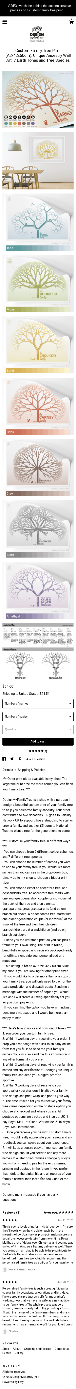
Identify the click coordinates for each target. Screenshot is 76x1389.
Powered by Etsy (13, 1382)
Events (7, 1352)
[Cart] (71, 23)
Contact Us (62, 1348)
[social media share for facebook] (4, 759)
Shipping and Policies (38, 1348)
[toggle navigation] (4, 22)
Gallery (19, 1352)
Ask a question (35, 759)
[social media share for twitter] (12, 759)
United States (28, 694)
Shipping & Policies (31, 770)
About (17, 1348)
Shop (6, 1348)
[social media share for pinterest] (20, 759)
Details (8, 770)
